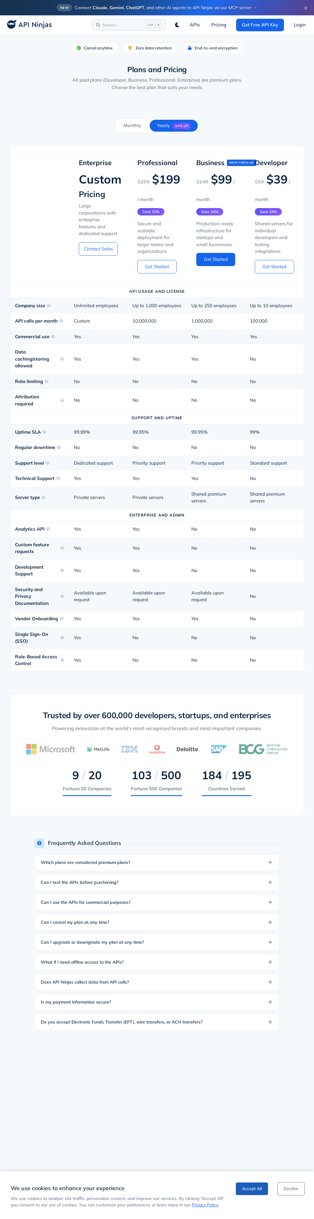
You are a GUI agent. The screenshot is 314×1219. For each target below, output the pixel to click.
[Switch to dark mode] (177, 24)
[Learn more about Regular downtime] (59, 447)
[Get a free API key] (260, 25)
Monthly (132, 125)
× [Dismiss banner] (306, 7)
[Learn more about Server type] (43, 497)
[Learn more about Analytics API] (48, 529)
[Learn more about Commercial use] (53, 337)
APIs (195, 25)
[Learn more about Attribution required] (62, 400)
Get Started (157, 266)
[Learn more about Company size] (49, 306)
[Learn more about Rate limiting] (46, 381)
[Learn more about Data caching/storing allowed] (62, 359)
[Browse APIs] (194, 25)
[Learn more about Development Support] (62, 570)
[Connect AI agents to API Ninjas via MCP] (157, 8)
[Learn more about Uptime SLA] (44, 432)
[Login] (299, 25)
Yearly (173, 125)
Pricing (218, 25)
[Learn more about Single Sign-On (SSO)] (62, 638)
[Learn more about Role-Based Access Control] (62, 660)
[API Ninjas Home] (27, 25)
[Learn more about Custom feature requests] (62, 548)
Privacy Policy (205, 1205)
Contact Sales (98, 249)
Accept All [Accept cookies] (252, 1188)
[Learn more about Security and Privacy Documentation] (62, 596)
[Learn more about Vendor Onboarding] (61, 619)
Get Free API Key (260, 25)
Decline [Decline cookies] (291, 1188)
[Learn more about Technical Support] (58, 478)
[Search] (129, 24)
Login (300, 25)
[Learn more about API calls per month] (61, 321)
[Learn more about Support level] (47, 463)
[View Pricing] (219, 25)
